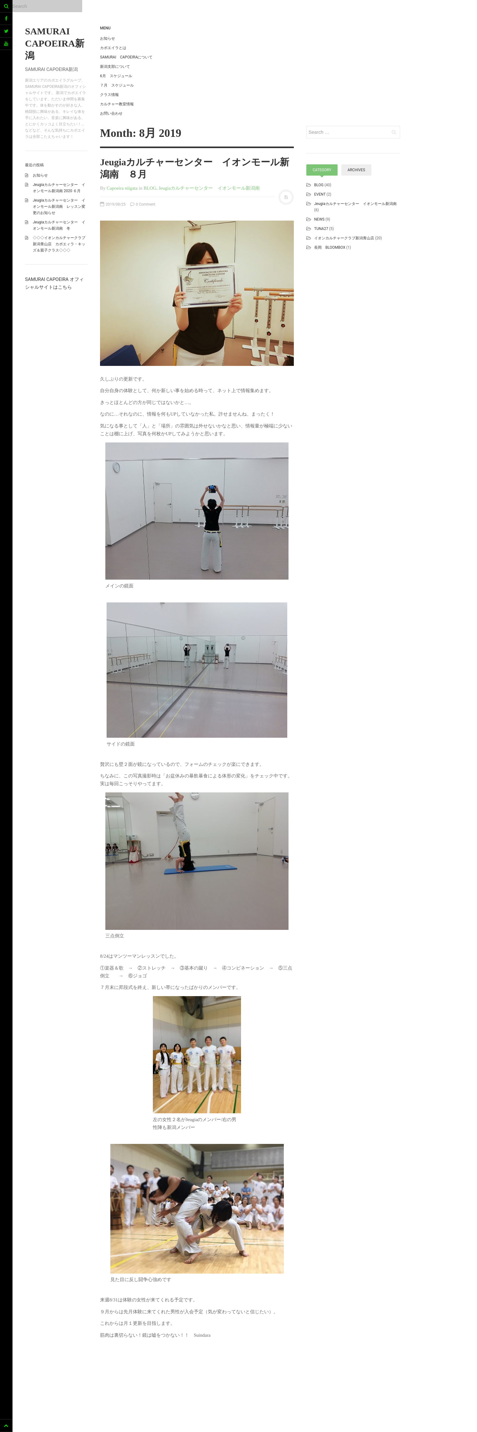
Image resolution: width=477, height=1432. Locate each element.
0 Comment (142, 204)
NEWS (319, 219)
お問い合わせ (111, 113)
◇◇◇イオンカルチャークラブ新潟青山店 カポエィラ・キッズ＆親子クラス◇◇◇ (59, 244)
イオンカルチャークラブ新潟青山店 (344, 238)
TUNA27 (321, 229)
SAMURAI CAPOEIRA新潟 (54, 43)
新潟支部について (115, 66)
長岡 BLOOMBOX (329, 247)
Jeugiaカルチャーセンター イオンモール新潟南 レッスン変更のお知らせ (59, 206)
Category (322, 170)
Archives (356, 170)
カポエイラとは (113, 48)
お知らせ (40, 175)
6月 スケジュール (116, 76)
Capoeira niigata (122, 188)
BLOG (149, 188)
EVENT (320, 194)
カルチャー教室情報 (117, 104)
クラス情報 (109, 94)
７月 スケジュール (117, 85)
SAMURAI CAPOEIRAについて (126, 57)
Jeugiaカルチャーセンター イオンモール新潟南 (209, 188)
